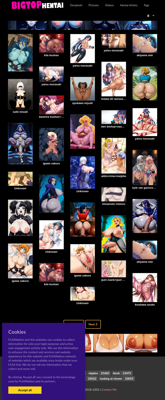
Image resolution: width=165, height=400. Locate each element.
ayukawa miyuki (82, 103)
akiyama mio (145, 55)
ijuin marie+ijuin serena (116, 279)
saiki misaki (20, 111)
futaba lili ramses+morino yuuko (122, 98)
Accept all (25, 390)
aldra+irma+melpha (113, 176)
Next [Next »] (93, 324)
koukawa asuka (145, 304)
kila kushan (51, 55)
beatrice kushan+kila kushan (57, 116)
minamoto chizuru (113, 204)
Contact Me (109, 389)
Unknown (82, 191)
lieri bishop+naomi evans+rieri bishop (125, 126)
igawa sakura (51, 163)
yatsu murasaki (82, 65)
